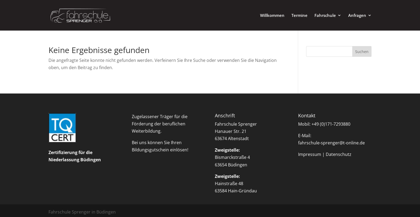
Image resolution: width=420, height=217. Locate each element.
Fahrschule (325, 15)
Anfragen (357, 15)
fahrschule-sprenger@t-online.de (331, 143)
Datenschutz (338, 154)
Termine (299, 15)
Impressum (309, 154)
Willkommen (272, 15)
